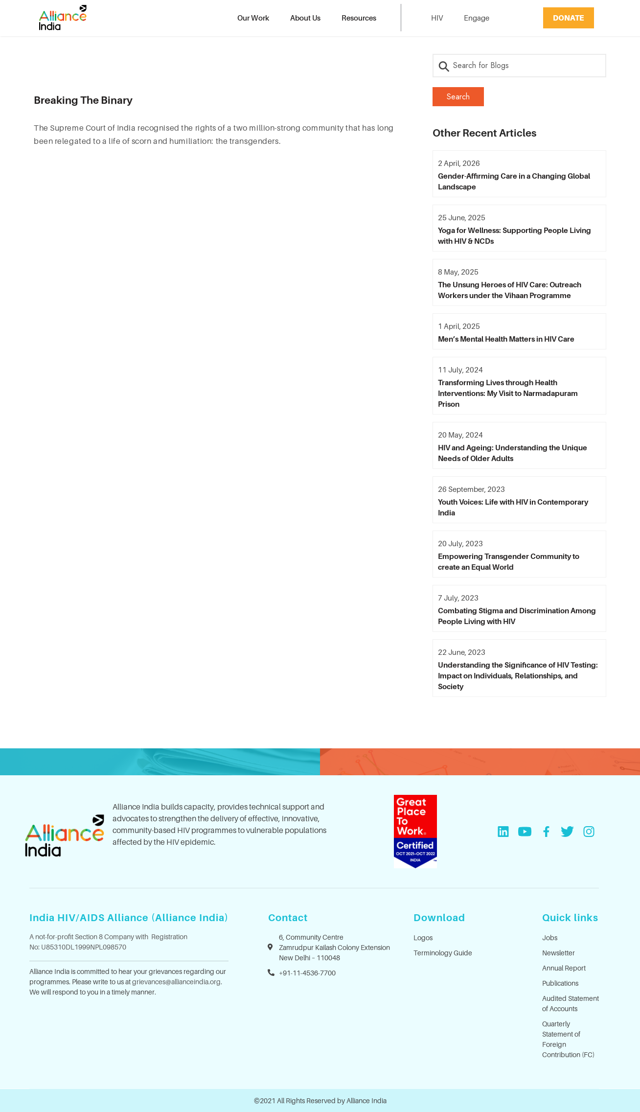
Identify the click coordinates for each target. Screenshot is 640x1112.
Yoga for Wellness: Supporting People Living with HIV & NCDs (514, 235)
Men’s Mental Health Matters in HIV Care (506, 338)
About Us (305, 17)
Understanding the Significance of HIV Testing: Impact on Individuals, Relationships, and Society (518, 675)
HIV (437, 17)
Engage (476, 17)
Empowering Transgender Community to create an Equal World (508, 561)
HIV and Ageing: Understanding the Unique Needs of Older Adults (512, 453)
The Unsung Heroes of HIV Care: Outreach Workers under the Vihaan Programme (509, 290)
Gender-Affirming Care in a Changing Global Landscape (514, 181)
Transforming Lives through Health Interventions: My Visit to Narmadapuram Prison (508, 393)
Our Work (253, 17)
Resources (359, 17)
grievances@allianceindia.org (176, 981)
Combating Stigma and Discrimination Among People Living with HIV (517, 616)
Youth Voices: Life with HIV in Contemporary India (513, 507)
